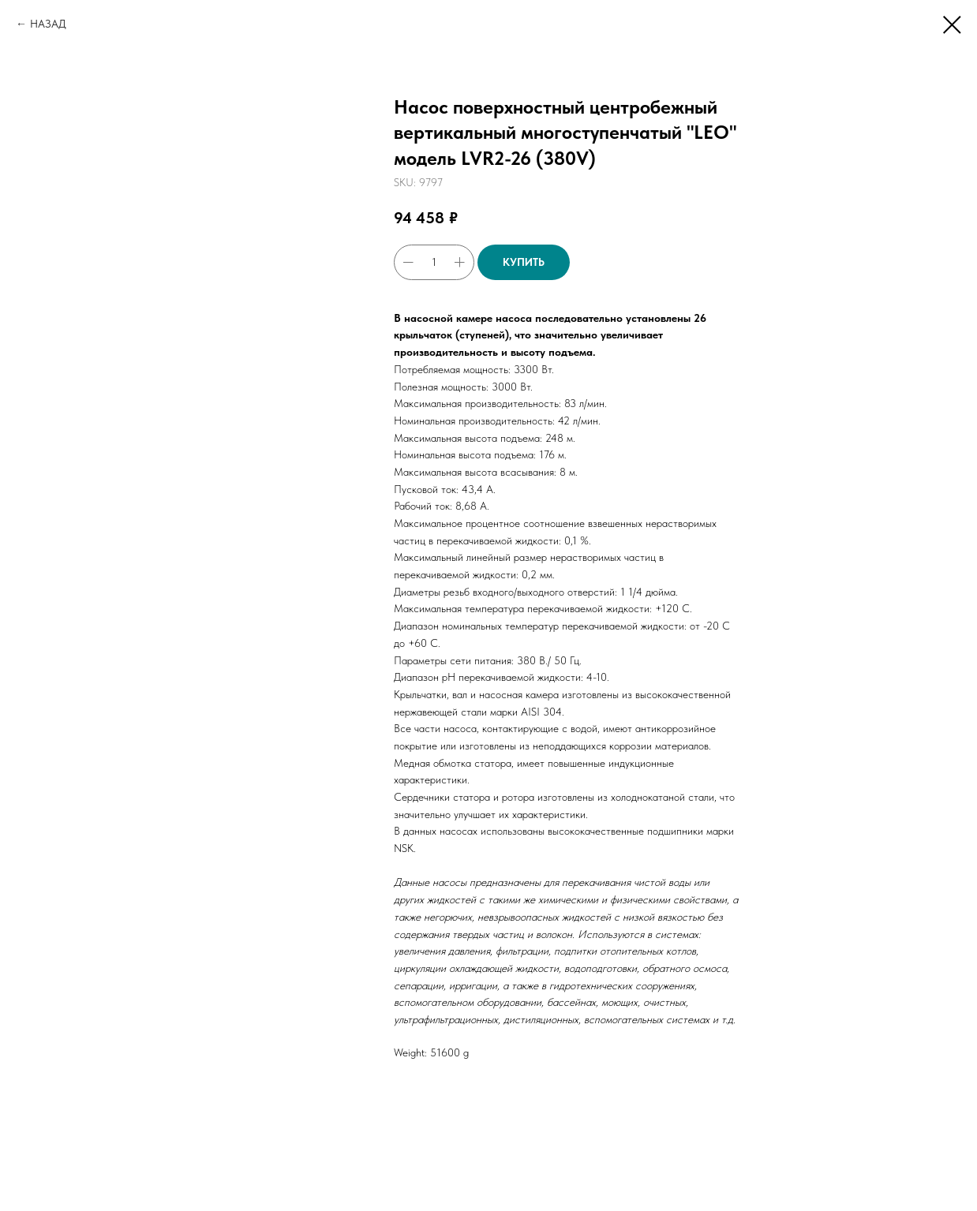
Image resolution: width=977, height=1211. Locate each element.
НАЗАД (48, 23)
